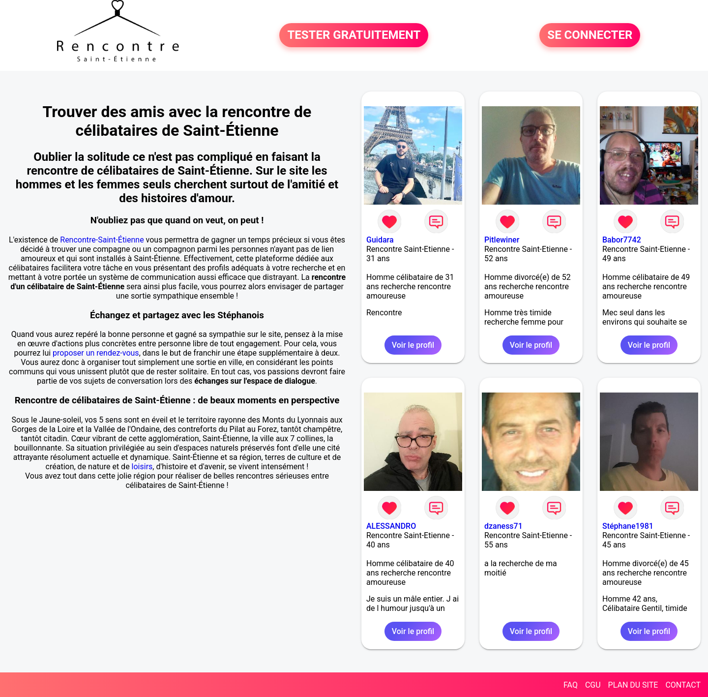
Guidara (380, 239)
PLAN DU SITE (633, 685)
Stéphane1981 (627, 526)
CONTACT (683, 685)
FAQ (570, 685)
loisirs (142, 466)
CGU (593, 685)
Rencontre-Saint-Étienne (102, 239)
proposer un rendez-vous (96, 353)
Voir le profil (413, 345)
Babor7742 (621, 239)
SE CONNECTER (589, 35)
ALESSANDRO (391, 526)
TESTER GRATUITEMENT (353, 35)
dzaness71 (503, 526)
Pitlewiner (501, 239)
